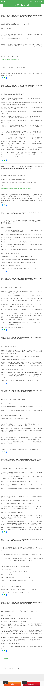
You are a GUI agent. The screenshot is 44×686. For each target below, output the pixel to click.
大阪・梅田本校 (6, 16)
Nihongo (18, 15)
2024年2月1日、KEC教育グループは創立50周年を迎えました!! (22, 621)
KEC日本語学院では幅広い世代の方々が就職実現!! (21, 25)
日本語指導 (37, 87)
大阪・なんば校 (13, 16)
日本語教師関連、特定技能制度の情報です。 (20, 178)
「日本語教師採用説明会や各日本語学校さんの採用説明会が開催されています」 (21, 558)
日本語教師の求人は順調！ (14, 352)
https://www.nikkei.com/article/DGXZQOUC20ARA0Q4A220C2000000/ (17, 192)
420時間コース (37, 465)
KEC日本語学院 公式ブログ (36, 1)
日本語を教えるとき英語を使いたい (18, 293)
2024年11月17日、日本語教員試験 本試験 (21, 405)
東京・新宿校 (32, 216)
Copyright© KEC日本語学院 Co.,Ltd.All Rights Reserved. (14, 680)
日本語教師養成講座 (30, 15)
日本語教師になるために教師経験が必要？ (21, 96)
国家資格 (37, 396)
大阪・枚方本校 (20, 16)
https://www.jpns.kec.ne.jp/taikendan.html (12, 61)
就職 (36, 15)
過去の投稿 (5, 670)
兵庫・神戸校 (32, 16)
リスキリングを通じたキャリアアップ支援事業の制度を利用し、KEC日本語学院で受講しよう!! (21, 227)
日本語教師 (23, 15)
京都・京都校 (26, 16)
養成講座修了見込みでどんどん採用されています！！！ (21, 476)
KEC (36, 168)
